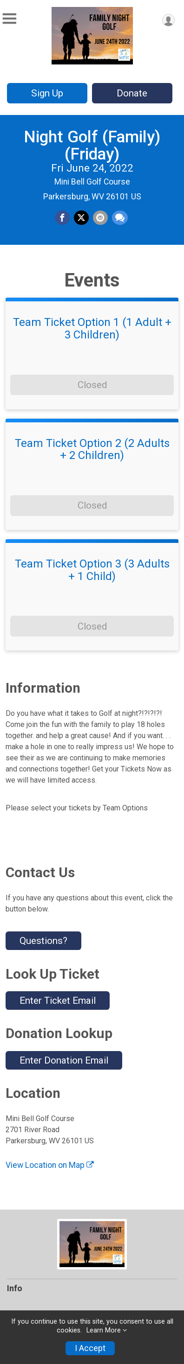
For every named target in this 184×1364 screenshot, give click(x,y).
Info (14, 1288)
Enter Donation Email (64, 1060)
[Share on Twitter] (81, 217)
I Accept (90, 1348)
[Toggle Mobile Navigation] (9, 18)
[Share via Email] (100, 217)
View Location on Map (50, 1165)
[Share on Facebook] (62, 217)
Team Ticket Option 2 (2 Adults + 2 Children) (92, 449)
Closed (92, 384)
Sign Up (47, 93)
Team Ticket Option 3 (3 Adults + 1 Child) (92, 570)
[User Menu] (168, 20)
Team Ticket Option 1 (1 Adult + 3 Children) (92, 328)
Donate (132, 93)
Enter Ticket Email (58, 1000)
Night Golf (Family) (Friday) (92, 145)
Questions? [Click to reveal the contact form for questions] (43, 940)
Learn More (103, 1330)
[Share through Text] (120, 217)
